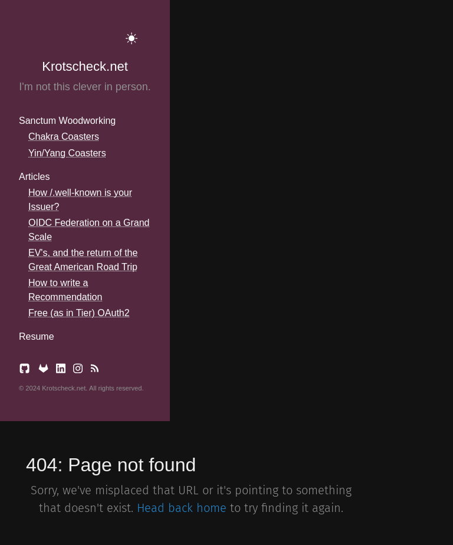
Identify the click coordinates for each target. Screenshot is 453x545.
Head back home (181, 508)
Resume (36, 336)
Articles (34, 177)
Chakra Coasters (63, 137)
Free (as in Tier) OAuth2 (79, 313)
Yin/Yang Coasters (67, 153)
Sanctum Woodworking (67, 121)
